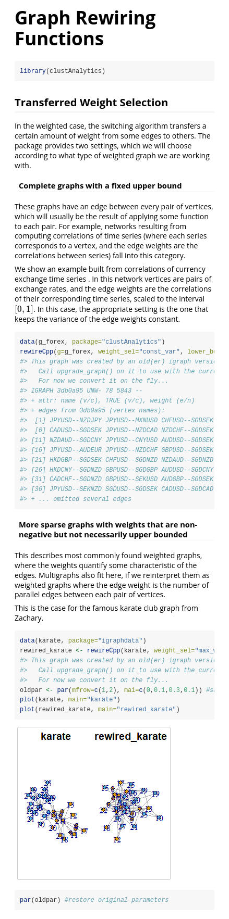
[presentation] (24, 309)
